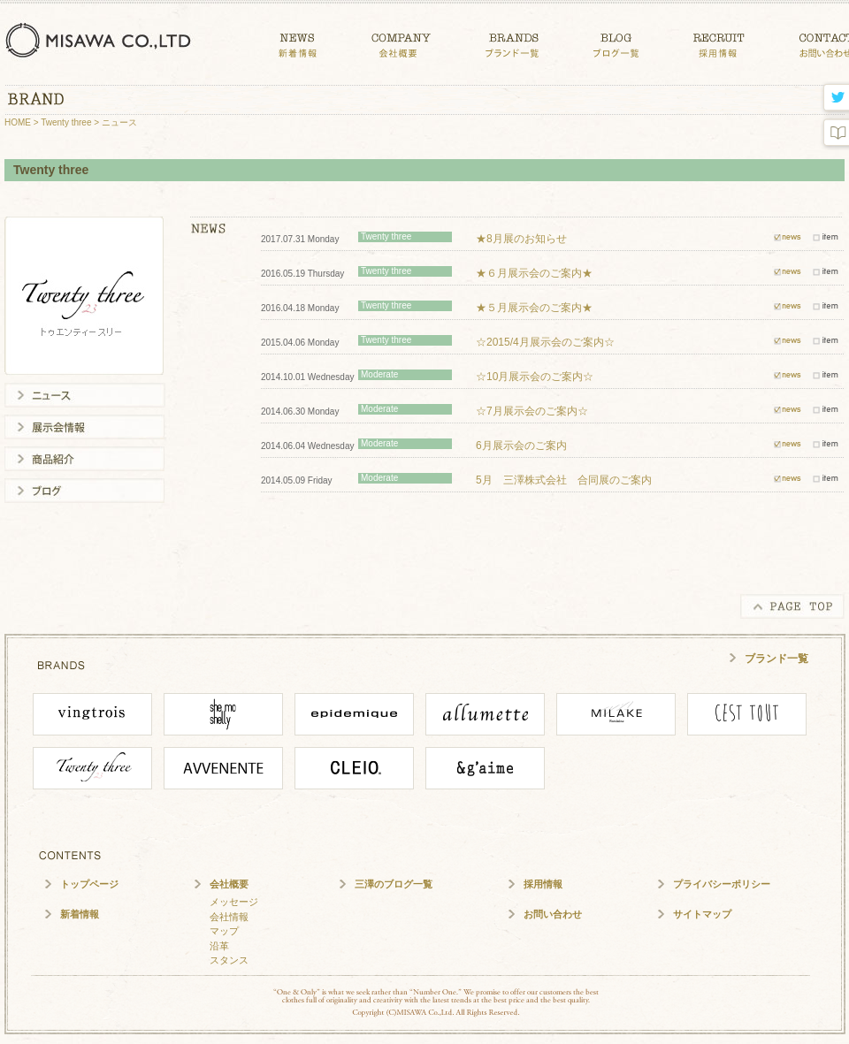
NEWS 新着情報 (298, 42)
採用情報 (543, 884)
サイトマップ (702, 914)
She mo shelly (223, 714)
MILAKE (616, 714)
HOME (17, 122)
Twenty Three (92, 768)
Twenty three (66, 122)
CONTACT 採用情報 (719, 42)
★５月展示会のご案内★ (534, 307)
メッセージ (234, 901)
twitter (834, 98)
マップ (224, 931)
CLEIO (354, 768)
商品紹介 (84, 458)
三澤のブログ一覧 (393, 884)
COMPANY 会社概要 (401, 42)
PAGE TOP (792, 606)
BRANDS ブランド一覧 (512, 42)
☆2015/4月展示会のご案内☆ (545, 342)
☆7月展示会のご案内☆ (532, 411)
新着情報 (79, 914)
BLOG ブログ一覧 (616, 42)
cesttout (747, 714)
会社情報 (229, 916)
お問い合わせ (553, 914)
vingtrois (92, 714)
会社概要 (229, 884)
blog (834, 133)
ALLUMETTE (485, 714)
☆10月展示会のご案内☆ (534, 376)
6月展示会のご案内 (521, 445)
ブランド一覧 (776, 658)
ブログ (84, 490)
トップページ (89, 884)
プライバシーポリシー (721, 884)
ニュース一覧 (84, 395)
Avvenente (223, 768)
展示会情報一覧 (84, 427)
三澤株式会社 (101, 40)
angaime (485, 768)
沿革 (219, 946)
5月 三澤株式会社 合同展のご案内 (564, 480)
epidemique (354, 714)
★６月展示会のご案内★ (534, 273)
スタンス (229, 960)
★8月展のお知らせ (521, 238)
